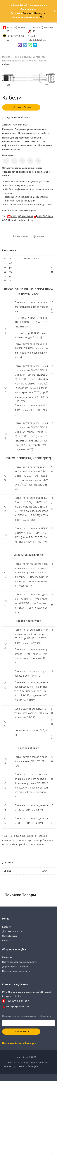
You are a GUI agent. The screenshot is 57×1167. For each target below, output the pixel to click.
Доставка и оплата (12, 931)
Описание (20, 236)
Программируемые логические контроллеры (24, 60)
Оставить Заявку (22, 107)
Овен (45, 870)
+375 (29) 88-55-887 (22, 216)
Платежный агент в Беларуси (19, 1043)
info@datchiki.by (25, 220)
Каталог (6, 927)
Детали (38, 236)
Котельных (8, 957)
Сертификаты (9, 936)
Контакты (7, 940)
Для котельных (30, 141)
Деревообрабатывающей (15, 966)
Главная (6, 57)
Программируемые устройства (29, 57)
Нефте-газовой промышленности (19, 962)
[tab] (20, 236)
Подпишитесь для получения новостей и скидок (28, 1019)
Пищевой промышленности (16, 971)
